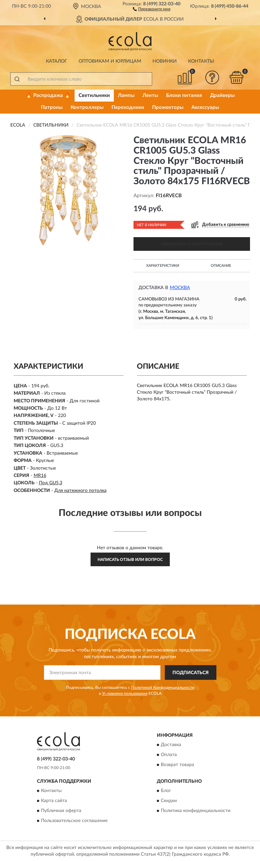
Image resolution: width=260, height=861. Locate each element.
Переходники (128, 107)
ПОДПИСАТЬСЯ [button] (190, 672)
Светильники (94, 95)
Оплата (169, 755)
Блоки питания (184, 95)
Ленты (150, 95)
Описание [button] (221, 265)
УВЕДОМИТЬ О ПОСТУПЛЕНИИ (191, 244)
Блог (166, 791)
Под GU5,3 (50, 483)
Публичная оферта (61, 811)
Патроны (52, 107)
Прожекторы (167, 107)
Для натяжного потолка (80, 490)
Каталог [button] (56, 61)
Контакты (201, 61)
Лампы (126, 95)
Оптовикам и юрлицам (110, 61)
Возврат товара (177, 765)
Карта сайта (54, 801)
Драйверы (222, 95)
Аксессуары (205, 107)
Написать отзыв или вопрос (130, 560)
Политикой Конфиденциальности (162, 687)
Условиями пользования (124, 693)
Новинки (164, 61)
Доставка (171, 745)
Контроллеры (87, 107)
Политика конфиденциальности (195, 811)
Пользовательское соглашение (74, 821)
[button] (151, 9)
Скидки (169, 801)
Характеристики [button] (162, 265)
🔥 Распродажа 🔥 (48, 95)
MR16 (40, 475)
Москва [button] (180, 287)
